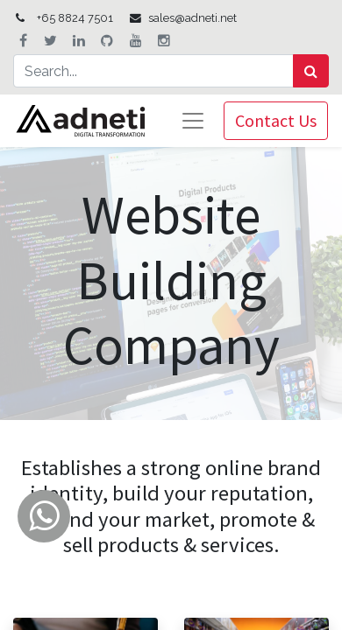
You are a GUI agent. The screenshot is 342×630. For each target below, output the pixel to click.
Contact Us (276, 120)
